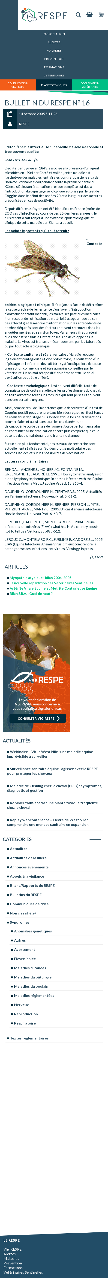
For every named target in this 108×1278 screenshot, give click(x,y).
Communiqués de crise (29, 904)
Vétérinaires (54, 75)
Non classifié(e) (23, 913)
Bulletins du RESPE (26, 894)
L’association (54, 34)
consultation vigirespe (18, 85)
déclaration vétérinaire (90, 85)
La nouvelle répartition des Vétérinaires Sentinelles (51, 583)
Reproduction (26, 1014)
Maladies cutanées (30, 968)
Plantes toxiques (54, 85)
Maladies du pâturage (32, 977)
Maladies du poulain (31, 986)
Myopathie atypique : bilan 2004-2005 (41, 578)
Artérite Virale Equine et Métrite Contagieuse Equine (53, 588)
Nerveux (21, 1004)
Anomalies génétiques (33, 931)
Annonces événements (29, 867)
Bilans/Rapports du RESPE (32, 885)
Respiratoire (25, 1023)
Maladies (54, 50)
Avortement (24, 949)
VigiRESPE (12, 1249)
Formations (54, 67)
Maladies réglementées (34, 995)
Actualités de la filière (28, 858)
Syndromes (20, 922)
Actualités (18, 848)
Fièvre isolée (25, 958)
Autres (20, 940)
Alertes (54, 42)
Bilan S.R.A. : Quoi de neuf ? (31, 593)
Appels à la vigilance (27, 876)
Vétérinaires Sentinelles (23, 1272)
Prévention (54, 59)
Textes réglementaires (29, 1038)
